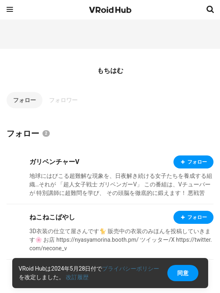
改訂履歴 (77, 277)
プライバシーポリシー (130, 268)
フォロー (24, 100)
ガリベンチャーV (54, 162)
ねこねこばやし (52, 217)
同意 (183, 273)
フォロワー (63, 100)
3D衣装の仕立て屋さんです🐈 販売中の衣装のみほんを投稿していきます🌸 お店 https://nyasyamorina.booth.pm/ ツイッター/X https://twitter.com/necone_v (120, 239)
